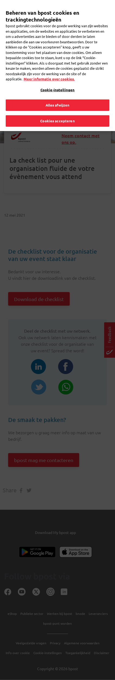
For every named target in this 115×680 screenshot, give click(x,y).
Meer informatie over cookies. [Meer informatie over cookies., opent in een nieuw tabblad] (49, 71)
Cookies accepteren (57, 113)
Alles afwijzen (58, 97)
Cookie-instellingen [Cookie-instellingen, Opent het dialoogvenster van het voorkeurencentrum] (57, 82)
